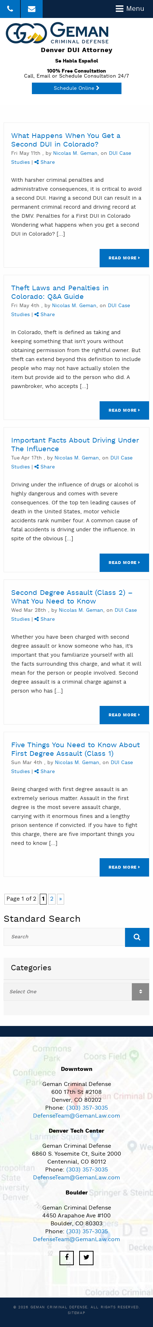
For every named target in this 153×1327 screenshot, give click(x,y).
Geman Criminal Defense (58, 1307)
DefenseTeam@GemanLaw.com (76, 1116)
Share (44, 162)
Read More (124, 258)
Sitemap (76, 1313)
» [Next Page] (60, 899)
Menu (130, 9)
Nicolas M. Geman (75, 153)
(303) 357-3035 (87, 1108)
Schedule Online (77, 88)
